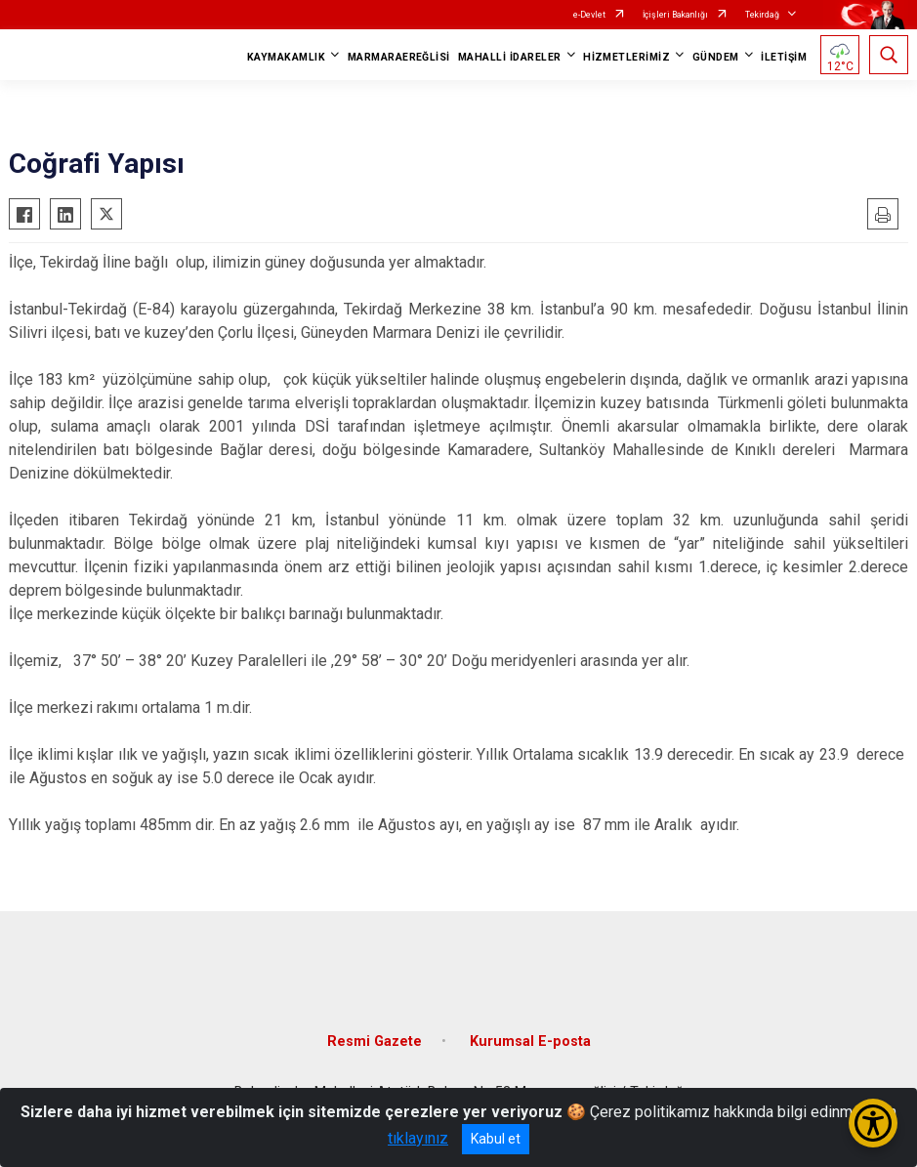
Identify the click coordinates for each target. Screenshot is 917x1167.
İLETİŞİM (784, 57)
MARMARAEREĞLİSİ (399, 57)
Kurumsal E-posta (530, 1041)
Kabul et (496, 1138)
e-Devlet (589, 15)
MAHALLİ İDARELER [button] (510, 57)
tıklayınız (418, 1138)
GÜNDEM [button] (715, 57)
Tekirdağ (762, 15)
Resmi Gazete (374, 1041)
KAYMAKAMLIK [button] (286, 57)
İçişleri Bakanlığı (675, 15)
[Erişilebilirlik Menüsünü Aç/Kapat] (873, 1123)
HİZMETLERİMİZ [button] (626, 57)
